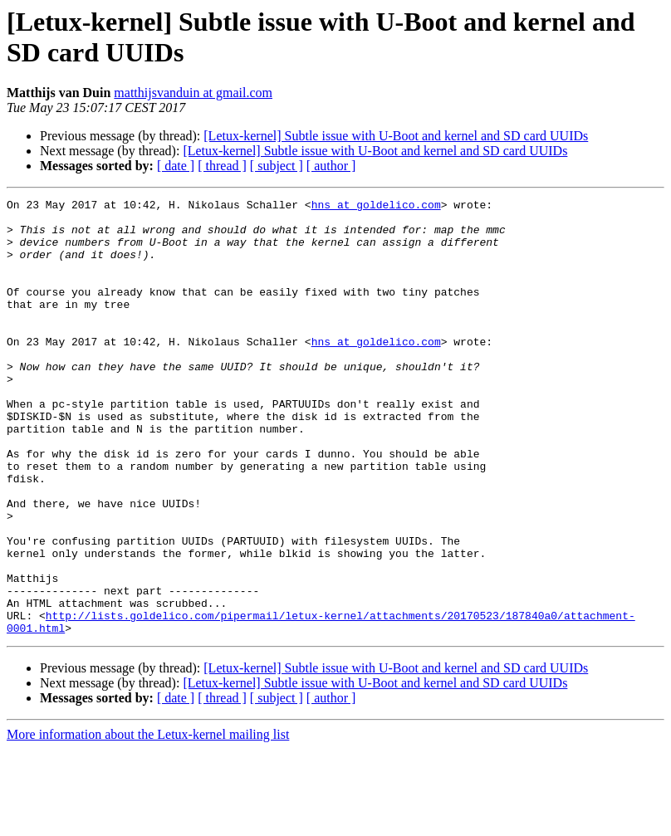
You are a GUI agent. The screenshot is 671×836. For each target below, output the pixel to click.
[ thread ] (222, 166)
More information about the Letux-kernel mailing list (148, 821)
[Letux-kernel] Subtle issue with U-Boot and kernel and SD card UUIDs (395, 136)
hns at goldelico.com (376, 206)
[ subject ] (276, 166)
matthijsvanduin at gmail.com (193, 93)
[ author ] (331, 166)
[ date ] (175, 166)
